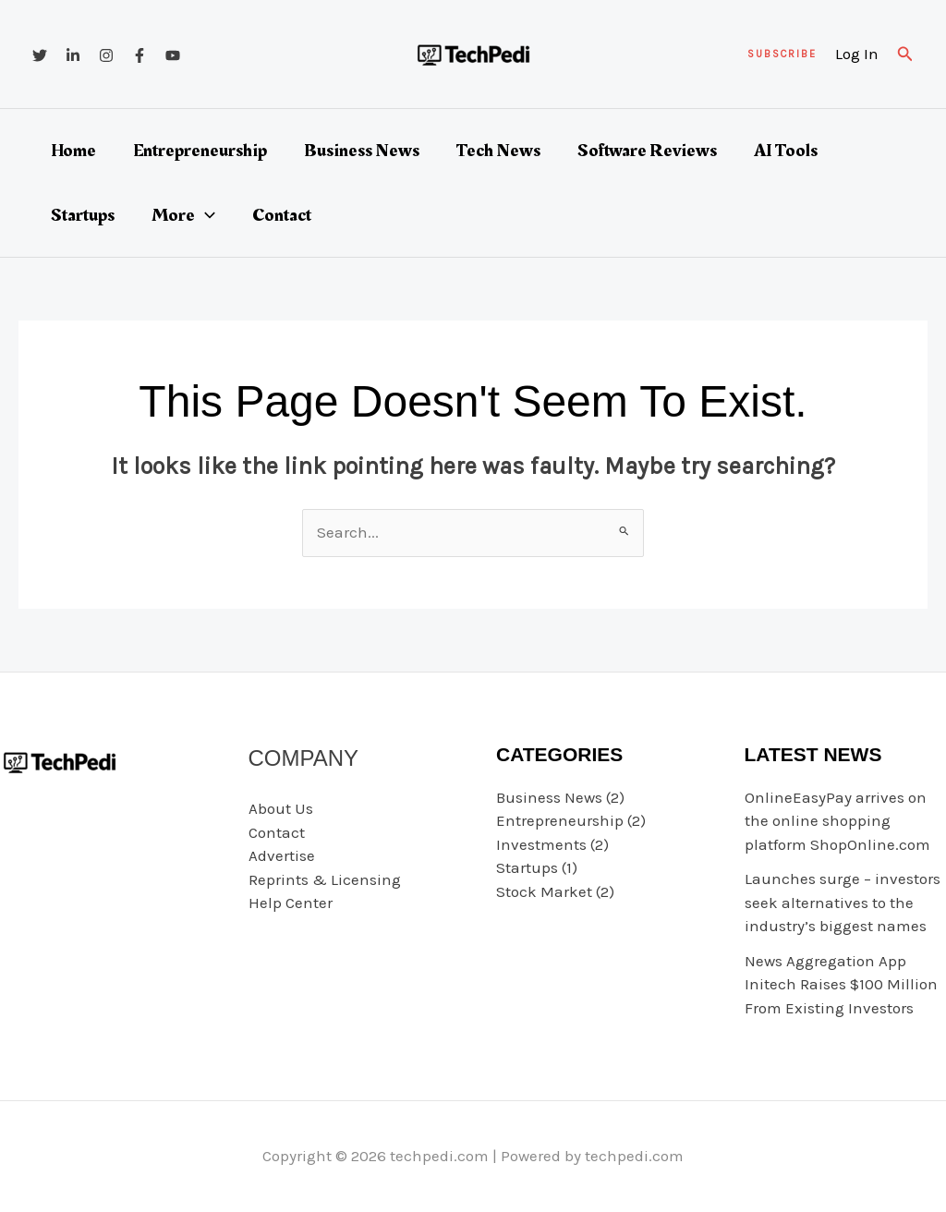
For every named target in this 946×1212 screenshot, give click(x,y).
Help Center (291, 902)
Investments (541, 844)
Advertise (282, 855)
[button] (782, 54)
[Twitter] (39, 55)
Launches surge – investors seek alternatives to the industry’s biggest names (842, 902)
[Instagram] (106, 55)
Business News (361, 150)
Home (73, 150)
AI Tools (786, 150)
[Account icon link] (857, 54)
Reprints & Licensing (325, 879)
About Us (281, 808)
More (183, 215)
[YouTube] (172, 55)
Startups (83, 215)
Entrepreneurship (200, 150)
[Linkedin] (73, 55)
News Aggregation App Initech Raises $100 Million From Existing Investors (841, 984)
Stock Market (544, 891)
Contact (281, 215)
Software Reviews (647, 150)
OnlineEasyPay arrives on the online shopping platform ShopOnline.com (837, 821)
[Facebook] (139, 55)
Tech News (498, 150)
